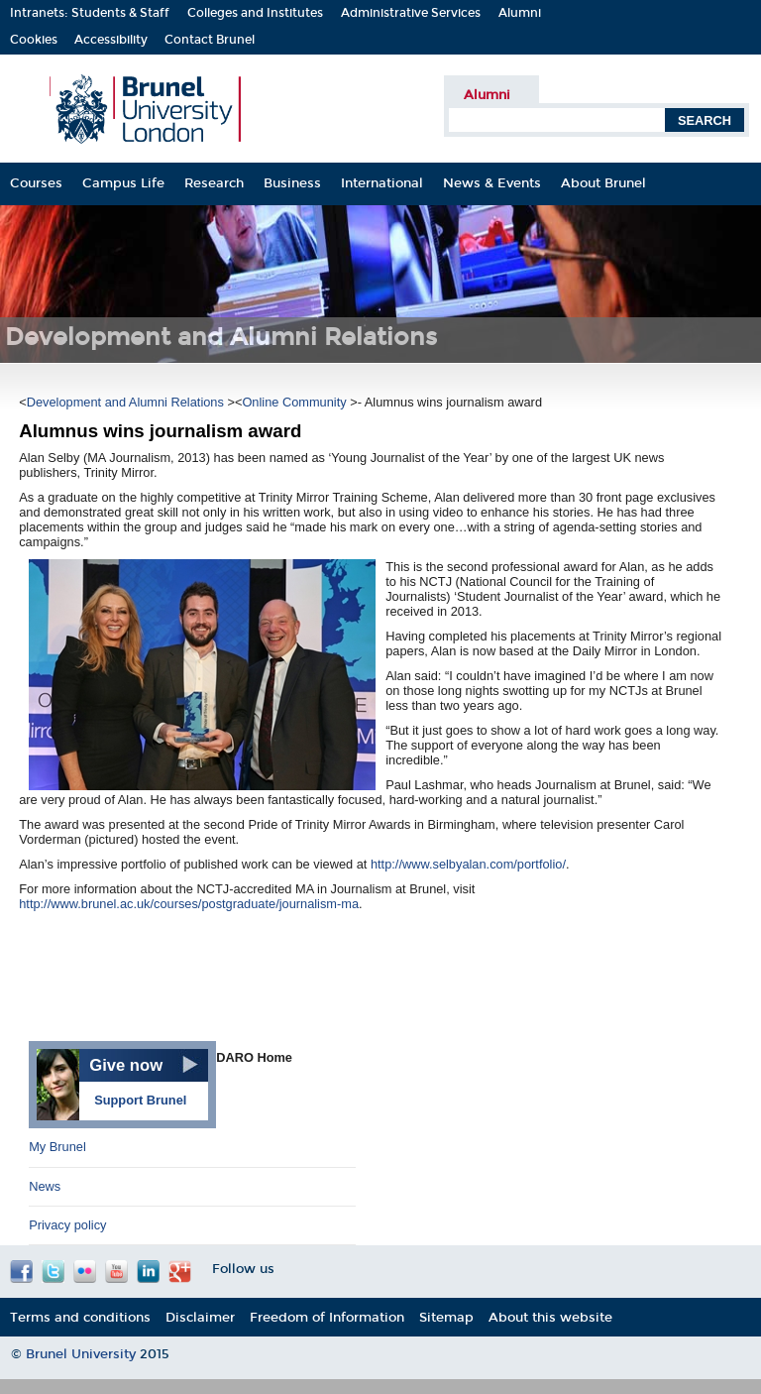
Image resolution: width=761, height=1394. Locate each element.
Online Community (296, 402)
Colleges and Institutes (255, 13)
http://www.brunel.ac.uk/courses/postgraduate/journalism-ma (189, 903)
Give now (126, 1065)
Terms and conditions (80, 1317)
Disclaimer (200, 1317)
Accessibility (111, 40)
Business (292, 182)
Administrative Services (411, 13)
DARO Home (254, 1057)
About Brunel (603, 182)
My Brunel (57, 1146)
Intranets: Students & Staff (89, 13)
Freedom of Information (327, 1317)
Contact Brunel (209, 40)
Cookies (33, 40)
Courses (36, 182)
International (382, 182)
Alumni (519, 13)
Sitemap (446, 1317)
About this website (550, 1317)
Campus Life (123, 182)
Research (214, 182)
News (44, 1186)
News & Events (492, 182)
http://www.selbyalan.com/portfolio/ (468, 864)
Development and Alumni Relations (127, 402)
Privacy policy (67, 1225)
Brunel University (83, 1354)
